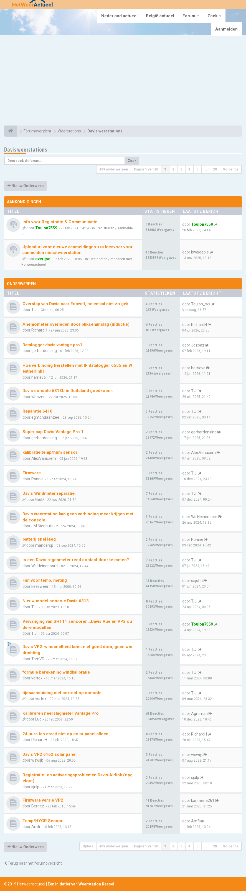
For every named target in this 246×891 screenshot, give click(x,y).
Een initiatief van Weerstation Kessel (81, 884)
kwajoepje (200, 252)
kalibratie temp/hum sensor (49, 452)
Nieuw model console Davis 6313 (55, 600)
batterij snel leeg (39, 539)
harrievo (38, 377)
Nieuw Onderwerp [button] (25, 186)
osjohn (197, 580)
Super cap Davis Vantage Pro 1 (52, 431)
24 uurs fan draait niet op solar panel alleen (65, 733)
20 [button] (215, 169)
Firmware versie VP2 (42, 800)
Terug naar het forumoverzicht (33, 863)
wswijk (37, 760)
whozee (38, 397)
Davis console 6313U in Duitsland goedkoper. (67, 390)
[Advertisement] (123, 81)
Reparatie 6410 (37, 411)
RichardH (39, 330)
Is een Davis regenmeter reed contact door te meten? (75, 559)
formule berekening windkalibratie (56, 672)
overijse (42, 259)
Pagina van (146, 169)
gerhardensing (44, 350)
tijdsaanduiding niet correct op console (62, 692)
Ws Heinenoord (204, 516)
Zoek (214, 15)
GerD (39, 499)
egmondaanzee (45, 417)
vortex (36, 678)
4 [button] (189, 169)
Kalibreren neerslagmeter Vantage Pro (60, 713)
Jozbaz (197, 345)
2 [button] (173, 169)
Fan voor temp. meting (44, 580)
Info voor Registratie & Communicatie (59, 221)
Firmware (31, 472)
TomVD (37, 659)
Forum (190, 15)
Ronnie (37, 479)
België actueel (160, 15)
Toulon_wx (200, 304)
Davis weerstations (25, 149)
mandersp (44, 545)
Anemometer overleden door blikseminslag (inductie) (76, 324)
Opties (88, 846)
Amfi (35, 826)
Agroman (199, 713)
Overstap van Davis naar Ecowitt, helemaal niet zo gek (75, 303)
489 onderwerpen (113, 169)
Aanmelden (226, 29)
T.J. (34, 309)
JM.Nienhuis (42, 526)
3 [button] (181, 169)
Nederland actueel (119, 15)
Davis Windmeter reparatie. (49, 493)
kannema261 (202, 800)
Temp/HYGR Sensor (42, 820)
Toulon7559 (46, 228)
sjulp (35, 787)
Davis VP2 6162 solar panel (49, 754)
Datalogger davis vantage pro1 (52, 344)
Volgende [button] (231, 169)
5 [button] (197, 169)
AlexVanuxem (43, 458)
